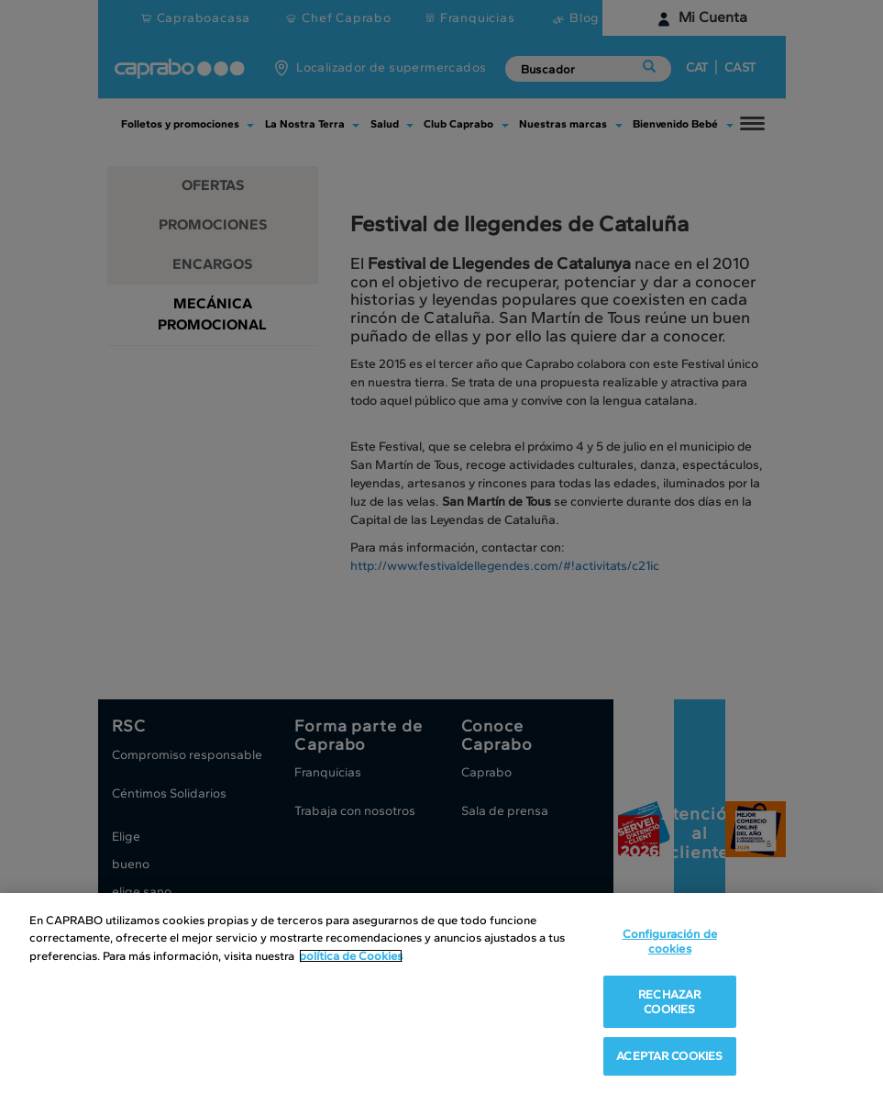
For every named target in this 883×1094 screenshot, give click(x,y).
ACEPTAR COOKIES (669, 1056)
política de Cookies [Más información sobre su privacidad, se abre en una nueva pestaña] (351, 956)
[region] (441, 993)
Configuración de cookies (670, 941)
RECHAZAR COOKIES (669, 1002)
